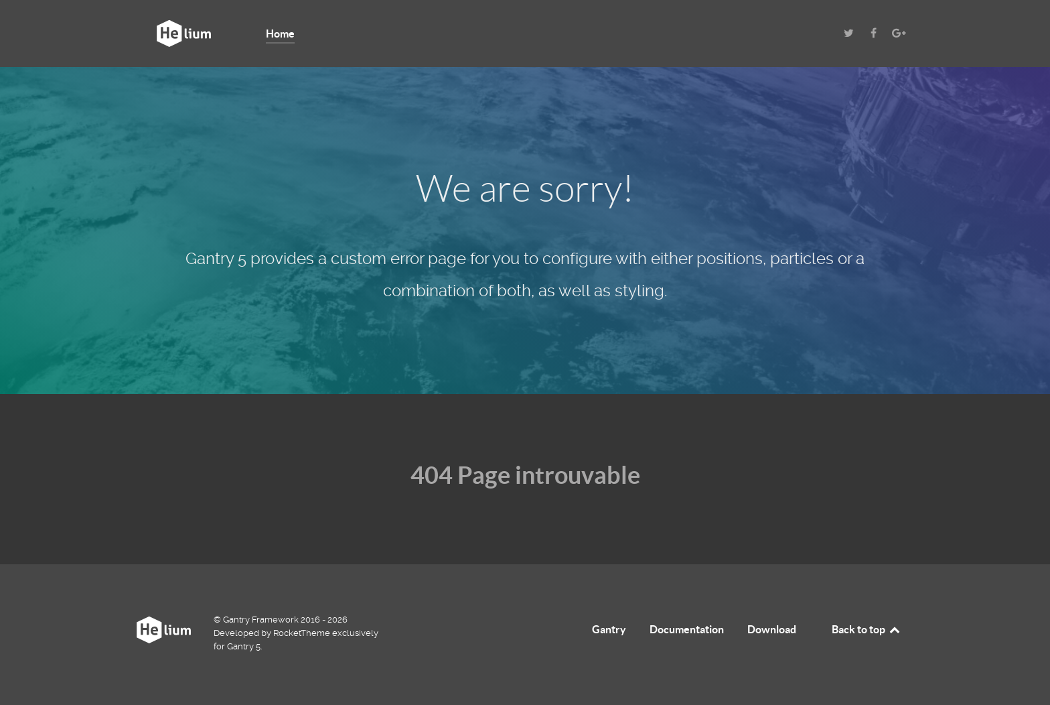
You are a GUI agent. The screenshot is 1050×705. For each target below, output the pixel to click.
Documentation (687, 629)
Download (771, 629)
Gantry (609, 629)
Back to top (866, 629)
